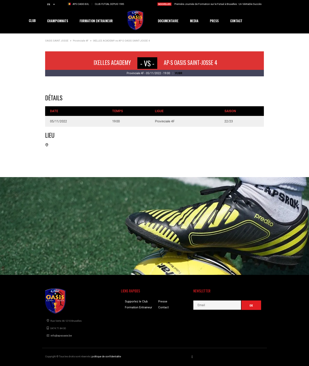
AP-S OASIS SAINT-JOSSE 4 (190, 62)
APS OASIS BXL (81, 4)
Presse (162, 301)
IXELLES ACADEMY (112, 62)
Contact (163, 307)
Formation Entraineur (138, 307)
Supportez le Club (136, 301)
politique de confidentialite (106, 356)
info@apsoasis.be (61, 335)
